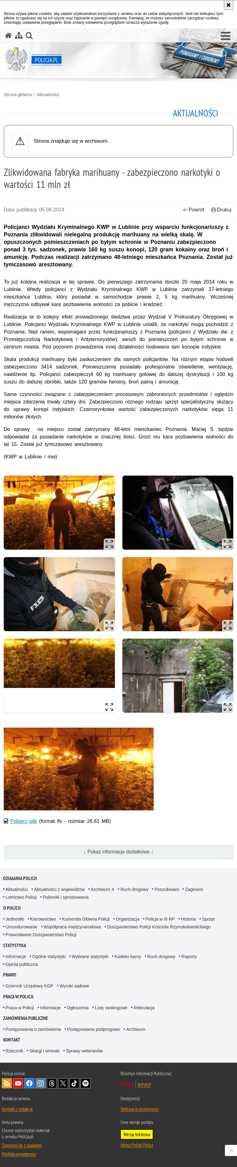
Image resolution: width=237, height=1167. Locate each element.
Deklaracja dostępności (140, 1109)
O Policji (12, 908)
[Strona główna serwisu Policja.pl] (8, 35)
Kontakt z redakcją (17, 1109)
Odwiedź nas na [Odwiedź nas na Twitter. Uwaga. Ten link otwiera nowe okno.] (63, 1083)
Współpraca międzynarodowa (72, 926)
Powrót (193, 209)
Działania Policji (20, 878)
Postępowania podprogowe (93, 1029)
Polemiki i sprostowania (65, 897)
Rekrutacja (144, 1007)
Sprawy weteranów (84, 1050)
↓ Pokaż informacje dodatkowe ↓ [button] (119, 851)
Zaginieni (194, 889)
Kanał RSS (7, 1083)
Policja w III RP (160, 919)
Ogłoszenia (78, 1007)
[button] (225, 36)
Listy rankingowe (111, 1007)
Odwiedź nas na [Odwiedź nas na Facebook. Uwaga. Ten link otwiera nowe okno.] (29, 1083)
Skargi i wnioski (44, 1050)
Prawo (9, 975)
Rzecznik (14, 1050)
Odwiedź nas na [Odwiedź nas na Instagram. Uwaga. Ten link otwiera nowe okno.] (41, 1083)
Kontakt (11, 1039)
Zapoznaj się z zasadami (22, 1145)
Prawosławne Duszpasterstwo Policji (41, 934)
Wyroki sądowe (74, 985)
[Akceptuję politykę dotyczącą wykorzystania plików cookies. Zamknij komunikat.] (228, 5)
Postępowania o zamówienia (33, 1029)
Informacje (16, 956)
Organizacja (127, 919)
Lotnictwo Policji (21, 897)
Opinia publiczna (22, 964)
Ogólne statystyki (49, 956)
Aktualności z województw (59, 889)
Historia (188, 919)
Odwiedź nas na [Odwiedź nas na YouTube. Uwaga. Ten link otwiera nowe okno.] (18, 1083)
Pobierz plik (23, 821)
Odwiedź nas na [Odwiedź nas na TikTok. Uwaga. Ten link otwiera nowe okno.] (74, 1083)
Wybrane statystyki (90, 956)
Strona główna (18, 94)
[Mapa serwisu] (18, 35)
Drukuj (221, 209)
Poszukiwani (167, 889)
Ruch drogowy (135, 889)
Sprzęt (208, 919)
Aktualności (48, 94)
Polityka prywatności (19, 1154)
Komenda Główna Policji (86, 919)
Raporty (189, 956)
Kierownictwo (43, 919)
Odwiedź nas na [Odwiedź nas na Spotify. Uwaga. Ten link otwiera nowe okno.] (86, 1083)
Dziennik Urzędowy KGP (29, 985)
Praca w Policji (18, 996)
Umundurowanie (21, 926)
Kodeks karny (128, 956)
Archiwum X (102, 889)
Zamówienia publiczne (25, 1018)
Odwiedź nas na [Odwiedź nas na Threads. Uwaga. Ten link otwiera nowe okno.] (52, 1083)
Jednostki (15, 919)
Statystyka (14, 945)
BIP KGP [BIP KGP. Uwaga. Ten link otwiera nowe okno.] (144, 1084)
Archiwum (135, 1029)
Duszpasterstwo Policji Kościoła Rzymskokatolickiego (158, 926)
